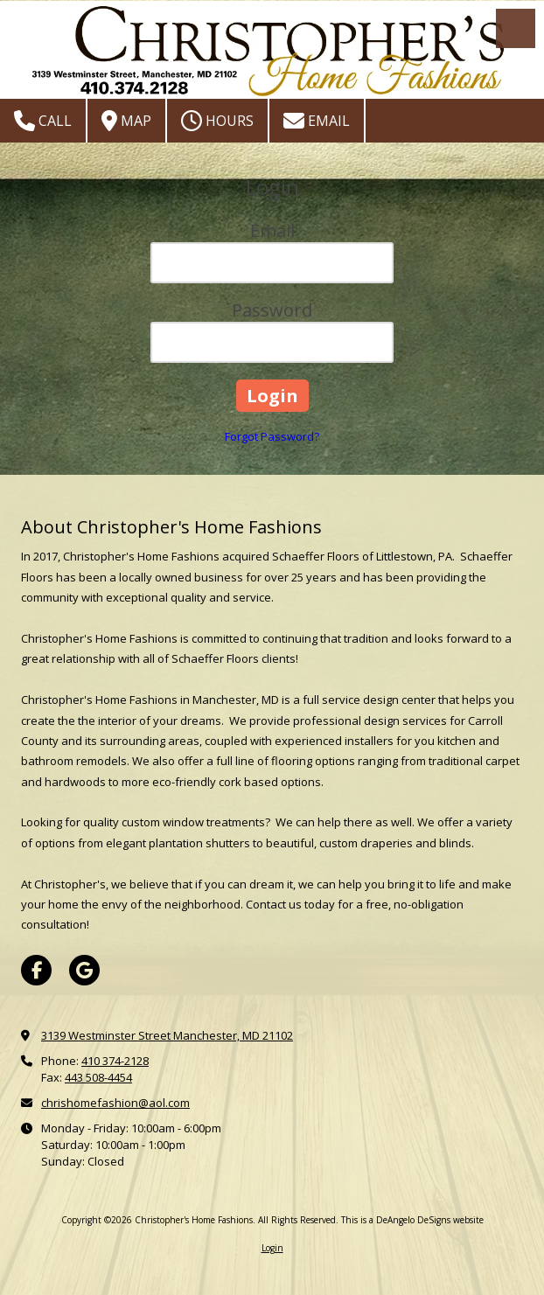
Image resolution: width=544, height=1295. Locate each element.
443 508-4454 (98, 1077)
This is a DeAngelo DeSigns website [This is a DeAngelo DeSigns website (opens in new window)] (412, 1220)
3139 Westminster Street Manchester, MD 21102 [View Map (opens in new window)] (167, 1035)
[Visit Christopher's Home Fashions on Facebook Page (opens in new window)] (36, 970)
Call (43, 120)
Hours (217, 120)
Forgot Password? (272, 436)
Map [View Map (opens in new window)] (126, 120)
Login (272, 1248)
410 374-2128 (115, 1061)
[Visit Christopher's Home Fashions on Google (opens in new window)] (84, 970)
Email (316, 120)
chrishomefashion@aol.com (115, 1102)
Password (272, 310)
